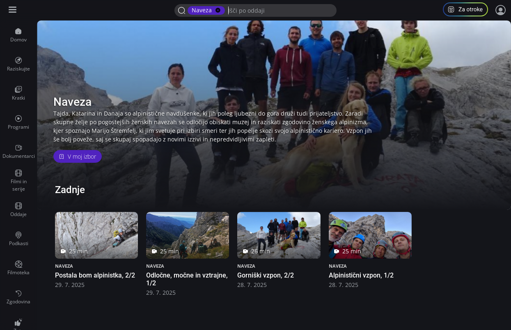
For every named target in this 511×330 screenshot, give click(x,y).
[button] (469, 10)
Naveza (64, 266)
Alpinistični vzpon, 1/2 (361, 275)
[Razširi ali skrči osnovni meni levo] (13, 10)
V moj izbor (77, 156)
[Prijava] (501, 10)
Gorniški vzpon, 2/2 (265, 275)
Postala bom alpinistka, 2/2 (95, 275)
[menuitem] (18, 35)
